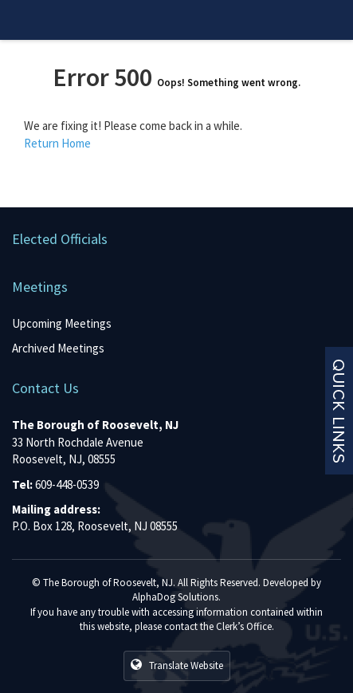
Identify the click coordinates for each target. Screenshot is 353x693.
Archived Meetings (58, 348)
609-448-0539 (67, 484)
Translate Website (177, 665)
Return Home (57, 143)
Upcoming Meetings (62, 323)
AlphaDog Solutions (175, 597)
